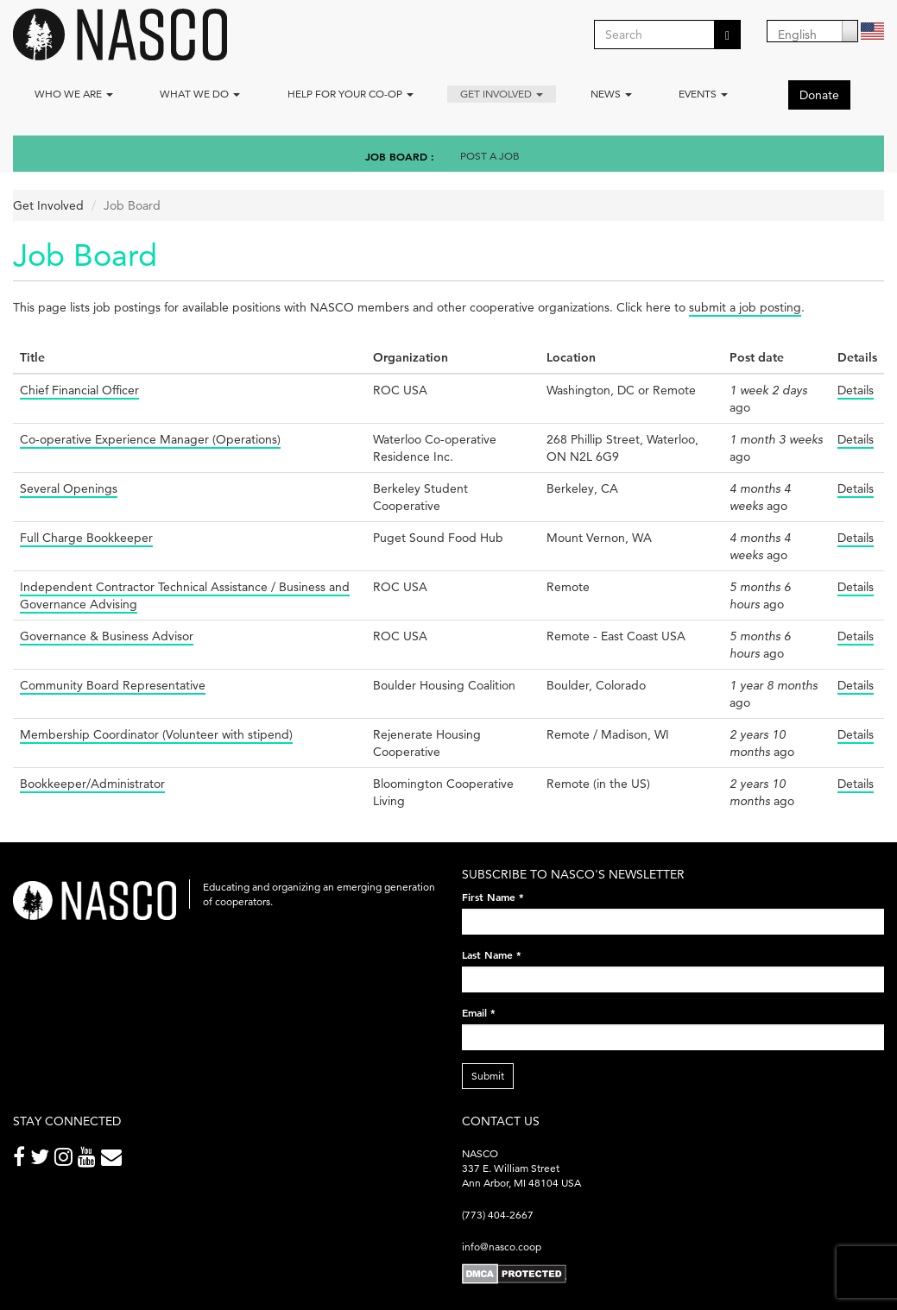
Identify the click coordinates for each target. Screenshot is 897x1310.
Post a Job (490, 155)
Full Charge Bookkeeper (86, 537)
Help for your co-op (350, 93)
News (611, 93)
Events (703, 93)
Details (855, 390)
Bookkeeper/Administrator (92, 783)
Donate (819, 95)
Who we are (74, 93)
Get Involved (501, 93)
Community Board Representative (112, 685)
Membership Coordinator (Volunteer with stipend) (156, 734)
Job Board (396, 156)
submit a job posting (745, 307)
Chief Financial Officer (79, 390)
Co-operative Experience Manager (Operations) (150, 439)
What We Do (200, 93)
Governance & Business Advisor (106, 636)
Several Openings (68, 488)
